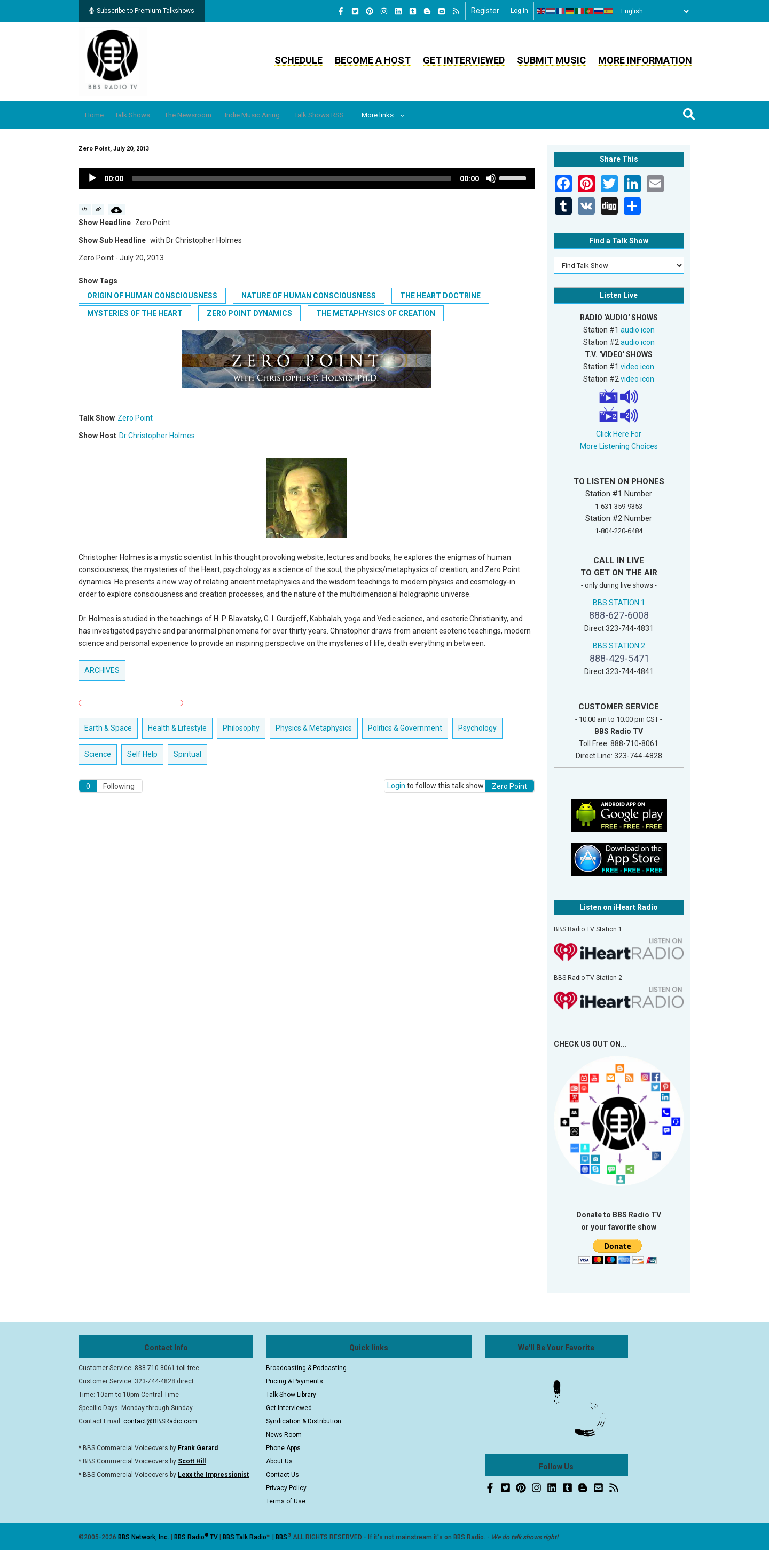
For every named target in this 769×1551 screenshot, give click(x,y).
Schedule (298, 60)
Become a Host (373, 60)
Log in (519, 10)
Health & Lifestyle (177, 728)
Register (485, 10)
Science (97, 754)
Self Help (142, 754)
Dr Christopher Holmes (157, 435)
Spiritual (187, 754)
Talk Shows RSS (361, 115)
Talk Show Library (291, 1394)
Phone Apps (283, 1448)
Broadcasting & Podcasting (306, 1368)
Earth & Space (108, 728)
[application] (307, 178)
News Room (284, 1434)
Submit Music (551, 60)
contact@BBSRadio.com (160, 1421)
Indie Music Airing (284, 115)
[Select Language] (652, 11)
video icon (637, 366)
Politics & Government (405, 728)
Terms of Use (285, 1501)
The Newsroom (209, 115)
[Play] (92, 178)
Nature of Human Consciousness (308, 295)
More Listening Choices (619, 446)
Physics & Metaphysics (314, 728)
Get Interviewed (464, 60)
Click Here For (618, 434)
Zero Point (135, 418)
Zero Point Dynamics (249, 313)
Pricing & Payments (294, 1381)
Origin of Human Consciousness (152, 295)
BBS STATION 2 (619, 646)
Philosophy (241, 728)
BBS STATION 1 (619, 602)
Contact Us (282, 1474)
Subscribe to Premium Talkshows (141, 10)
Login (396, 785)
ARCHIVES (102, 670)
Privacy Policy (286, 1488)
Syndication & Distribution (303, 1421)
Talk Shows (144, 115)
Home (98, 115)
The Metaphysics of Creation (375, 313)
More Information (645, 60)
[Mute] (490, 178)
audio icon (638, 330)
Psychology (477, 728)
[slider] (291, 178)
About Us (279, 1461)
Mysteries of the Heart (135, 313)
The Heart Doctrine (440, 295)
